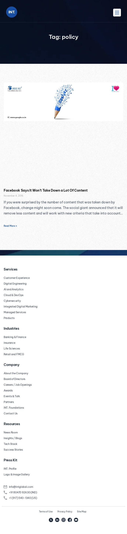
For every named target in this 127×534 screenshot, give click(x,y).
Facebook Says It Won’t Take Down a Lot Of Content (45, 190)
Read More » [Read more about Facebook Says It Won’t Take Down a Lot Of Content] (10, 225)
